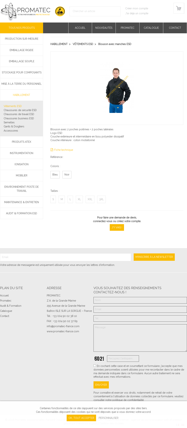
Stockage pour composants (21, 72)
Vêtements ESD (13, 106)
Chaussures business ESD (19, 118)
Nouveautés (103, 27)
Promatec (127, 27)
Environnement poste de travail (21, 188)
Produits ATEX (21, 141)
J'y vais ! (117, 227)
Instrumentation (21, 153)
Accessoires (11, 130)
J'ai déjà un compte (136, 13)
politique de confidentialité (128, 400)
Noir (66, 174)
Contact (175, 27)
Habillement (21, 95)
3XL (101, 199)
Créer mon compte (136, 8)
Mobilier (21, 175)
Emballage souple (21, 61)
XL (79, 199)
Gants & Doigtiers (14, 126)
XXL (90, 199)
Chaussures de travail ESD (19, 114)
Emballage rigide (21, 50)
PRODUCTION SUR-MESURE (21, 38)
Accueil (80, 27)
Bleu (55, 174)
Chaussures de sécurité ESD (20, 110)
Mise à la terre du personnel (21, 83)
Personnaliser (109, 417)
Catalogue (151, 27)
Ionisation (21, 164)
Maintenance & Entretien (21, 202)
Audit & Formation (10, 305)
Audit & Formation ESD (21, 213)
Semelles (9, 122)
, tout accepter (81, 417)
